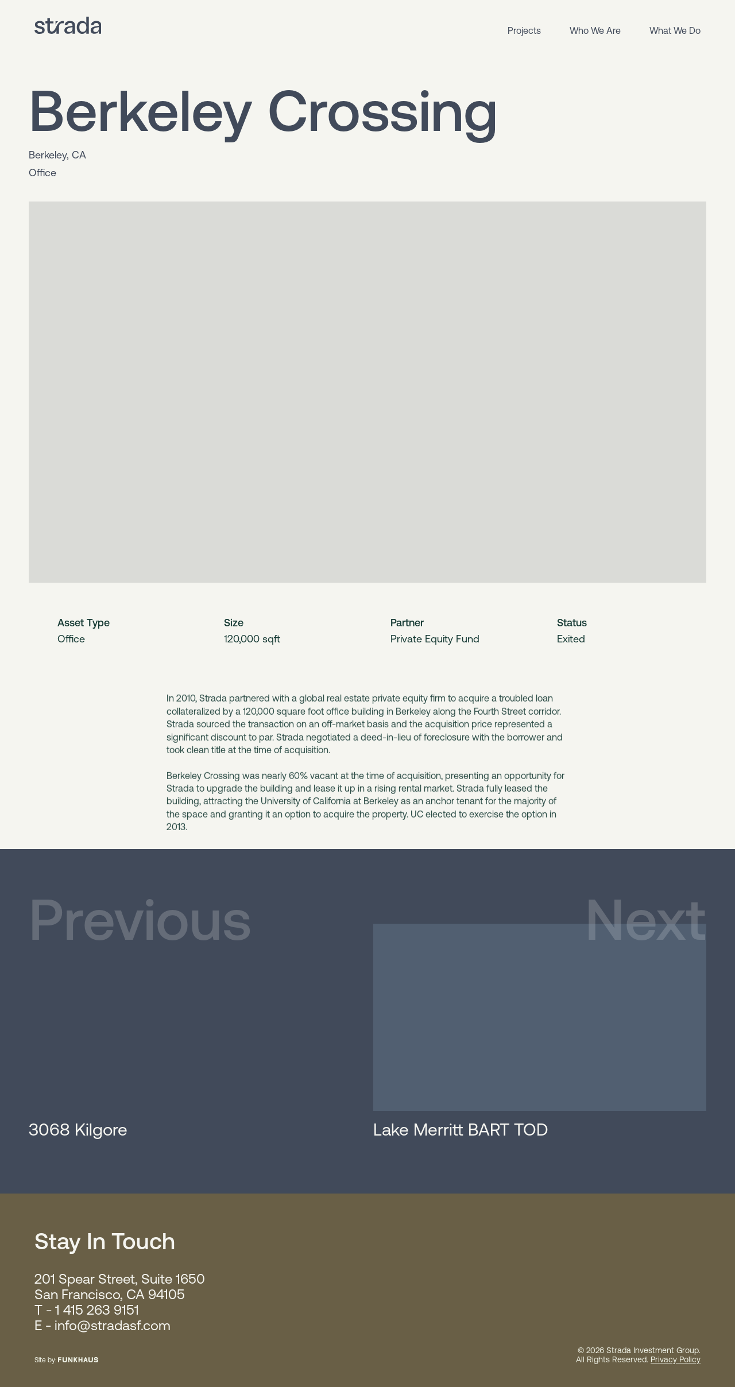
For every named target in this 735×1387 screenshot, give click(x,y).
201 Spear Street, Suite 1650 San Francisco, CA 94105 (119, 1286)
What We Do (675, 30)
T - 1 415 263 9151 (86, 1310)
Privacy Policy (676, 1359)
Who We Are (595, 30)
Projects (524, 30)
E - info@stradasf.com (102, 1325)
